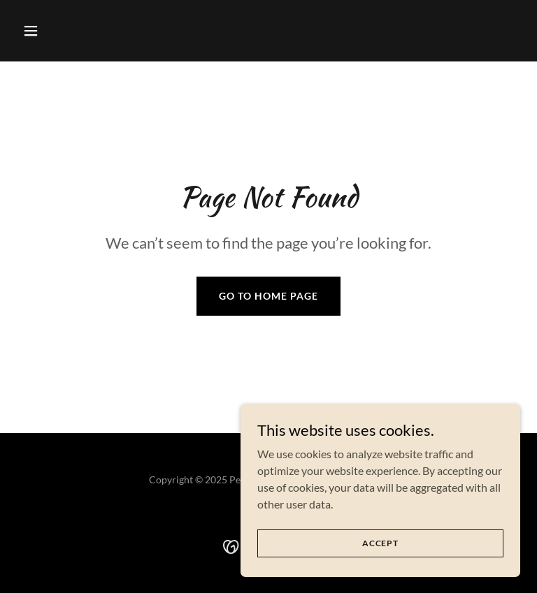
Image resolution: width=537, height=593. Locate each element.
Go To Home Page (268, 296)
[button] (54, 31)
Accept (380, 543)
